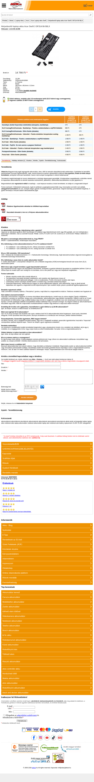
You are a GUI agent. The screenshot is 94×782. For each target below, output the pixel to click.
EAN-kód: (6, 92)
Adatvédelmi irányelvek (24, 403)
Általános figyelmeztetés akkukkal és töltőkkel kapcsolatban (25, 206)
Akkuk (11, 20)
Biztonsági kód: (6, 387)
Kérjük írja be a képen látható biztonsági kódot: (9, 390)
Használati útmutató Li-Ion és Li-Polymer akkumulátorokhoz (24, 212)
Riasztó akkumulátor (11, 662)
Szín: (4, 84)
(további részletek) (30, 91)
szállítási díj (36, 438)
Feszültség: (7, 79)
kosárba (56, 109)
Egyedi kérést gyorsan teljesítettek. (47, 510)
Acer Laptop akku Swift (38, 20)
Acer (27, 20)
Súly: (4, 87)
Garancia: (6, 91)
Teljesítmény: (7, 80)
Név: (2, 364)
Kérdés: (4, 370)
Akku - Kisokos (37, 359)
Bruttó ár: (6, 73)
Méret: (5, 85)
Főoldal (4, 20)
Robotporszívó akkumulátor (14, 640)
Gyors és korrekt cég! (47, 500)
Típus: (5, 82)
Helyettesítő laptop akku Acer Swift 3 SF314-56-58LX (65, 20)
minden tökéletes (47, 494)
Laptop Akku (20, 20)
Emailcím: (5, 367)
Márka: (5, 89)
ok (47, 505)
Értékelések (8, 483)
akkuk (34, 768)
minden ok (47, 489)
